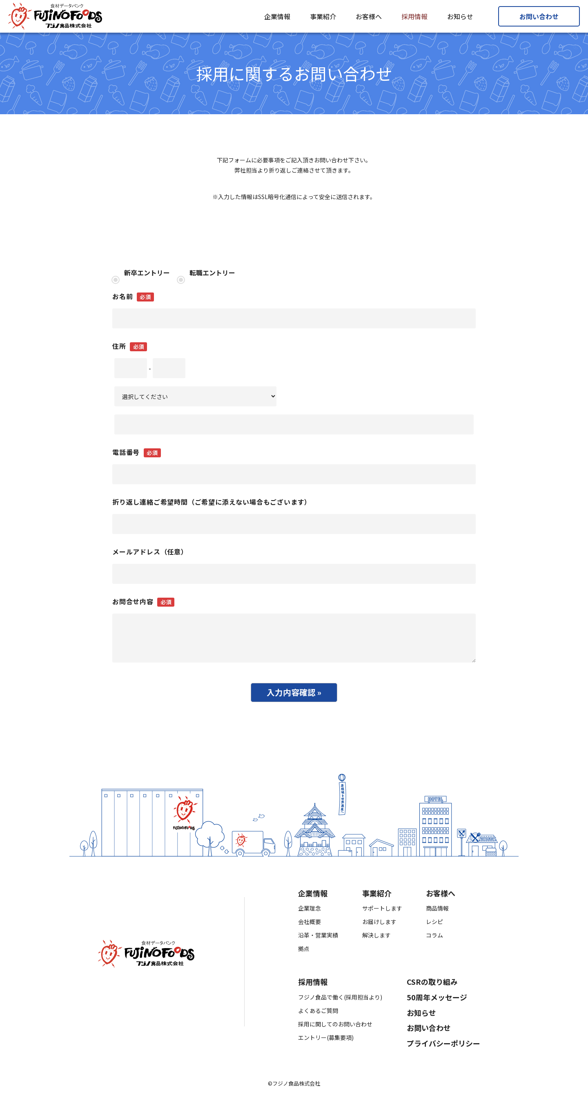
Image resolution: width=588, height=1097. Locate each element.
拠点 (304, 951)
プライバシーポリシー (443, 1045)
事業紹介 (323, 16)
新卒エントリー (146, 272)
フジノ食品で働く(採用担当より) (340, 999)
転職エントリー (211, 272)
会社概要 (309, 924)
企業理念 (309, 910)
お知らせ (460, 16)
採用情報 (414, 16)
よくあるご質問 (318, 1012)
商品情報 (437, 910)
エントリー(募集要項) (326, 1039)
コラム (434, 937)
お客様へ (369, 16)
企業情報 (277, 16)
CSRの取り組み (432, 984)
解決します (376, 937)
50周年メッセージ (437, 999)
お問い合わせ (539, 16)
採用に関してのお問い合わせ (335, 1026)
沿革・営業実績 (318, 937)
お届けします (379, 924)
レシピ (434, 924)
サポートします (382, 910)
